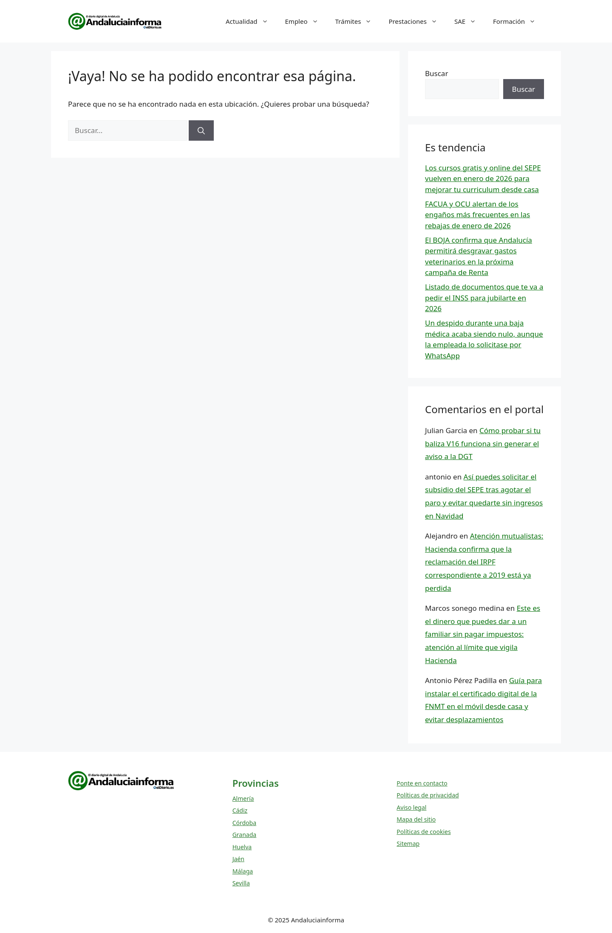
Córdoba (244, 823)
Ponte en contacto (422, 783)
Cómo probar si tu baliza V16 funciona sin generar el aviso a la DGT (483, 443)
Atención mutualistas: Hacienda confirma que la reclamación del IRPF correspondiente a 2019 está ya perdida (484, 562)
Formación (518, 21)
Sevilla (241, 883)
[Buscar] (201, 130)
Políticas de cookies (423, 832)
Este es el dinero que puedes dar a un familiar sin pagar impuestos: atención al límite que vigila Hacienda (482, 634)
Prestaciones (417, 21)
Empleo (306, 21)
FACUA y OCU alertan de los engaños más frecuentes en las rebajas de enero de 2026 (477, 214)
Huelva (242, 847)
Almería (243, 798)
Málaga (242, 871)
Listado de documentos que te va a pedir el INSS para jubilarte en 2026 (484, 297)
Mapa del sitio (416, 819)
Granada (244, 835)
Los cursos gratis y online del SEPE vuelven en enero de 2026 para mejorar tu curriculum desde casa (483, 178)
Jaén (238, 859)
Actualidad (251, 21)
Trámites (357, 21)
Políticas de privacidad (428, 795)
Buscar (436, 73)
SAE (469, 21)
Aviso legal (411, 807)
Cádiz (240, 810)
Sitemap (408, 843)
